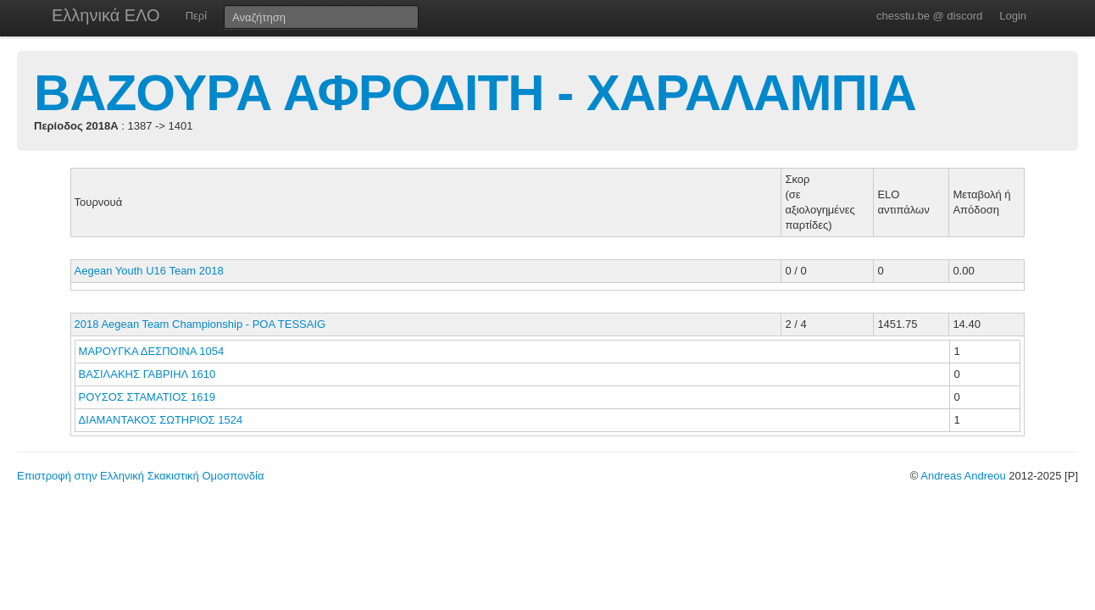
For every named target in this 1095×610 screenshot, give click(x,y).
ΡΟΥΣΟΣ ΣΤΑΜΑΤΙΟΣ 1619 (147, 397)
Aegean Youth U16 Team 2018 (149, 270)
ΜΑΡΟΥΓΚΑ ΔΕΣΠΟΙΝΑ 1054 (152, 351)
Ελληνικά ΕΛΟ (106, 15)
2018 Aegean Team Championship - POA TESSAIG (200, 324)
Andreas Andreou (962, 475)
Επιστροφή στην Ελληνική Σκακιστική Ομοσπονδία (140, 475)
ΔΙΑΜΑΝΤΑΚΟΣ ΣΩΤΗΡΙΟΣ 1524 (161, 419)
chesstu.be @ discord (929, 15)
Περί (196, 15)
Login (1012, 15)
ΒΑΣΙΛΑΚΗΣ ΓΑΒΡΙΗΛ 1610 (147, 374)
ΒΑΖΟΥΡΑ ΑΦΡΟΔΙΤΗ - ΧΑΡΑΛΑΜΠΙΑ (475, 92)
